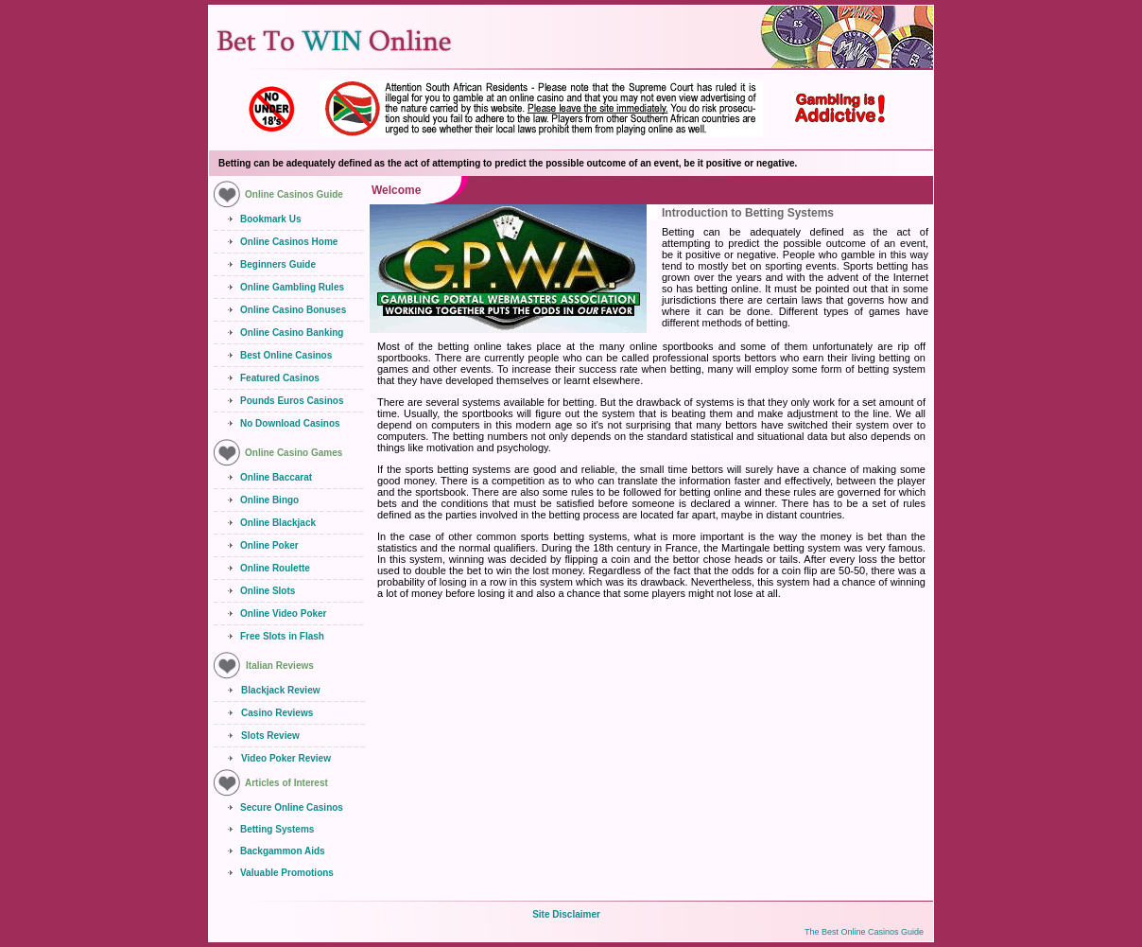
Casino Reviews (277, 713)
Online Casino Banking (291, 332)
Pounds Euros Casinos (291, 400)
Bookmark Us (270, 219)
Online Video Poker (283, 613)
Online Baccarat (276, 477)
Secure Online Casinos (291, 807)
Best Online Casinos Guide (873, 932)
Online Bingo (269, 500)
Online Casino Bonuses (293, 310)
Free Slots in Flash (282, 636)
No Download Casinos (290, 423)
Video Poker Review (286, 758)
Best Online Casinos (286, 355)
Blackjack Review (280, 690)
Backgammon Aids (282, 851)
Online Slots (267, 591)
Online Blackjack (278, 522)
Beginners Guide (278, 264)
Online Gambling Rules (292, 287)
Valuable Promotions (287, 873)
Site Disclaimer (566, 914)
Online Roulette (275, 568)
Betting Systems (277, 829)
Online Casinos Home (288, 242)
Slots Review (270, 735)
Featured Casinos (280, 378)
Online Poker (269, 545)
